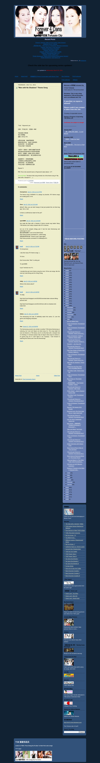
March (69, 480)
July (68, 319)
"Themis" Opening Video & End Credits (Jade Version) (50, 42)
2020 (67, 284)
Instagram (83, 60)
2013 (67, 301)
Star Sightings (65, 76)
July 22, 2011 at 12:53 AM (33, 221)
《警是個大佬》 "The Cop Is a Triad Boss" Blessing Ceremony (50, 45)
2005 (67, 499)
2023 (67, 277)
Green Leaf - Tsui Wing (72, 593)
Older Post (57, 375)
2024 (67, 275)
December (70, 307)
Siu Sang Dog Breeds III (72, 563)
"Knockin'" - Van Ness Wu (74, 344)
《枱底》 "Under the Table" (72, 139)
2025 (67, 273)
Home (16, 76)
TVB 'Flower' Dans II (71, 556)
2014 (67, 298)
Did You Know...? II (71, 535)
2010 (67, 487)
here (19, 748)
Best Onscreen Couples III (73, 576)
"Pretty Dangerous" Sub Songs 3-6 (50, 57)
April (68, 477)
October (69, 312)
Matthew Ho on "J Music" (50, 44)
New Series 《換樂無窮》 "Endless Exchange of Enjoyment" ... (74, 425)
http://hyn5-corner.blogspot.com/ (73, 722)
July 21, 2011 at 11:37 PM (35, 192)
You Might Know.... (71, 537)
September (70, 314)
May (68, 475)
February (70, 482)
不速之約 (55, 182)
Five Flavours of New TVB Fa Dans (75, 530)
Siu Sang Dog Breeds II (72, 561)
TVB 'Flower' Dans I (71, 554)
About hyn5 (24, 76)
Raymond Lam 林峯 (39, 182)
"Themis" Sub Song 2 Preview (50, 49)
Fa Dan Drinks (69, 566)
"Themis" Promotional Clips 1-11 (50, 53)
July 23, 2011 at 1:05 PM (30, 281)
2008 (67, 492)
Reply (21, 199)
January (69, 484)
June (68, 473)
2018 (67, 289)
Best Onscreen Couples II (73, 573)
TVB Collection (66, 80)
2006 (67, 497)
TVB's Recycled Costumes (73, 533)
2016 (67, 294)
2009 (67, 490)
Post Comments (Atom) (29, 379)
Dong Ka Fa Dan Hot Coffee (73, 568)
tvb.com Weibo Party (72, 321)
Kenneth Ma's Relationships (73, 549)
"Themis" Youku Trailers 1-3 (50, 54)
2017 (67, 291)
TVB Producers (76, 76)
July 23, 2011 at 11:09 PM (31, 314)
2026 (67, 270)
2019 (67, 287)
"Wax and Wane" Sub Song (74, 429)
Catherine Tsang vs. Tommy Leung (75, 546)
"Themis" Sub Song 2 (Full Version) (50, 47)
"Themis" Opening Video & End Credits (50, 51)
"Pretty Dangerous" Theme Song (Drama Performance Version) (50, 56)
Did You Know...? (70, 544)
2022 (67, 280)
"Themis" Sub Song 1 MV (50, 50)
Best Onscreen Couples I (72, 571)
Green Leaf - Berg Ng (71, 596)
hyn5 (21, 246)
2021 (67, 282)
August (69, 317)
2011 (67, 305)
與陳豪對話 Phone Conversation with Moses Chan (44, 76)
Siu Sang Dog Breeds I (72, 559)
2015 (67, 296)
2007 (67, 494)
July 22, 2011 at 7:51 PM (32, 246)
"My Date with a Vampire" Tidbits (74, 524)
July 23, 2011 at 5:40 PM (32, 292)
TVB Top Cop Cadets (71, 551)
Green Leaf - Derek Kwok (72, 598)
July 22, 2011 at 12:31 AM (30, 204)
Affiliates (75, 80)
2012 (67, 303)
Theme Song (49, 182)
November (70, 310)
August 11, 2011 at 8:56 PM (30, 326)
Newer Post (18, 375)
